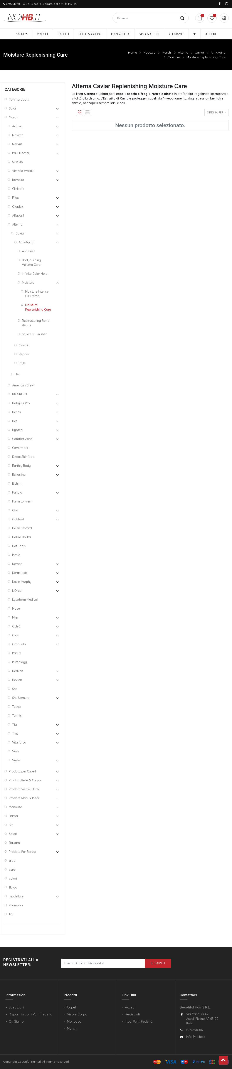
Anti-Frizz (28, 251)
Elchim (16, 484)
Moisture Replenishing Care (206, 57)
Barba (13, 816)
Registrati (132, 1014)
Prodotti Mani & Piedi (24, 798)
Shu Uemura (21, 698)
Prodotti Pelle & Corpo (25, 780)
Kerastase (19, 573)
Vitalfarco (19, 742)
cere (12, 870)
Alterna (183, 52)
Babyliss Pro (21, 403)
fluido (13, 887)
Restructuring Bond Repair (35, 323)
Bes (14, 421)
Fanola (17, 492)
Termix (17, 716)
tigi (11, 914)
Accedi (130, 1007)
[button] (194, 34)
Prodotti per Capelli (23, 771)
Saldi (12, 108)
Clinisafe (18, 189)
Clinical (24, 345)
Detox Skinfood (23, 457)
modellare (16, 896)
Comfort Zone (22, 439)
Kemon (17, 564)
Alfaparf (18, 216)
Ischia (16, 555)
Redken (17, 671)
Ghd (15, 510)
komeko (18, 180)
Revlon (17, 680)
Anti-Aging (218, 52)
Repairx (24, 354)
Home (132, 52)
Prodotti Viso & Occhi (24, 789)
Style (22, 363)
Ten (17, 374)
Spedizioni (16, 1007)
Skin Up (17, 162)
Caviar (199, 52)
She (14, 689)
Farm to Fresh (22, 501)
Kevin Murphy (22, 582)
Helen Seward (22, 528)
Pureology (19, 662)
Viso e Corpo (77, 1014)
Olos (15, 635)
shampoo (16, 905)
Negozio (149, 52)
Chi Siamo (16, 1021)
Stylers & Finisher (34, 334)
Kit (11, 825)
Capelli (72, 1007)
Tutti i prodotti (19, 99)
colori (13, 878)
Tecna (16, 707)
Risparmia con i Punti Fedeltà (30, 1014)
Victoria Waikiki (23, 171)
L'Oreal (17, 591)
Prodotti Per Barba (22, 852)
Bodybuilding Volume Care (31, 262)
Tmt (15, 733)
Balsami (14, 843)
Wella (16, 760)
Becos (16, 412)
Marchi (166, 52)
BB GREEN (19, 394)
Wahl (15, 751)
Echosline (18, 475)
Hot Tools (19, 546)
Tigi (14, 725)
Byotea (17, 430)
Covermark (20, 448)
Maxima (18, 135)
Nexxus (17, 144)
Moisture (174, 57)
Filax (15, 198)
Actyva (17, 126)
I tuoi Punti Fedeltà (138, 1021)
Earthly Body (21, 466)
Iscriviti (158, 963)
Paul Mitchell (21, 153)
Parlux (16, 653)
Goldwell (18, 519)
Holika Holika (21, 537)
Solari (13, 834)
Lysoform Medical (25, 600)
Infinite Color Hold (34, 274)
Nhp (15, 617)
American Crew (23, 385)
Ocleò (16, 626)
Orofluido (19, 644)
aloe (12, 861)
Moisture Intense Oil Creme (37, 294)
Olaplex (17, 207)
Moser (16, 608)
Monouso (15, 807)
